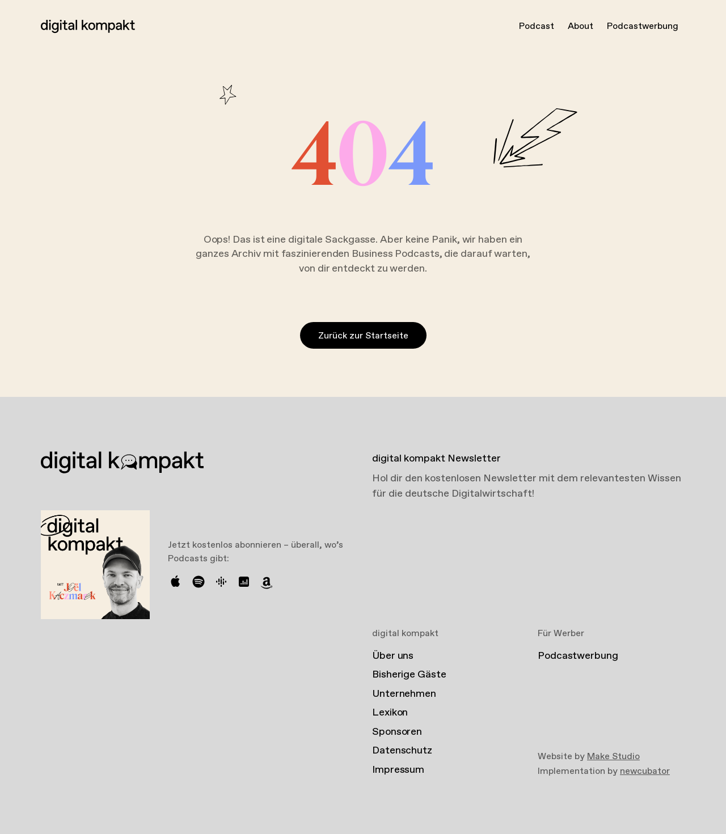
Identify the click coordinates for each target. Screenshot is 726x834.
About (580, 26)
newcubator (645, 771)
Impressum (398, 770)
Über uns (392, 656)
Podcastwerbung (642, 26)
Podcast (536, 26)
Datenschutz (402, 750)
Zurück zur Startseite (363, 336)
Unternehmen (404, 694)
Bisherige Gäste (409, 674)
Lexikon (390, 712)
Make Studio (613, 757)
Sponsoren (397, 732)
